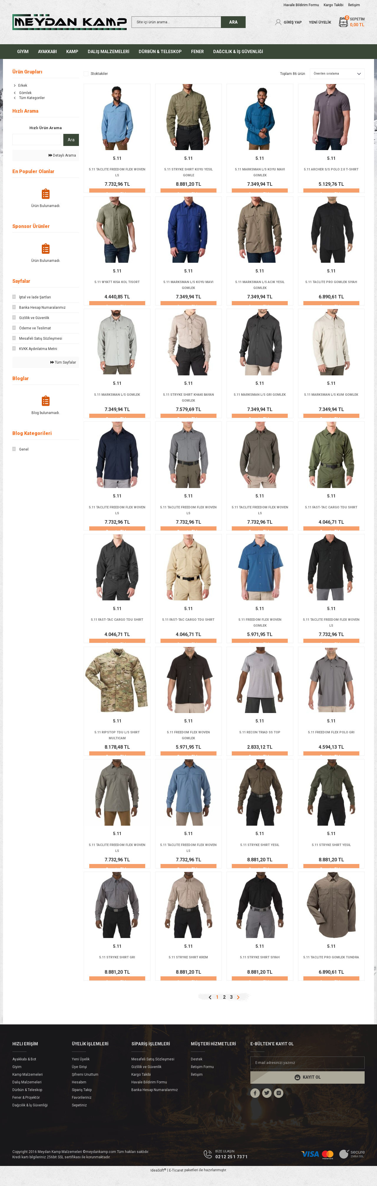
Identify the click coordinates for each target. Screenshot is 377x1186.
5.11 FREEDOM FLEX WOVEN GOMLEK (260, 628)
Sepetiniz (79, 1116)
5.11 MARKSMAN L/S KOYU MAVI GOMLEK (260, 172)
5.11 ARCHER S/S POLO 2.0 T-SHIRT (331, 172)
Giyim (17, 1078)
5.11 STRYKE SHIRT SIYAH (260, 967)
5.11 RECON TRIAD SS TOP (260, 739)
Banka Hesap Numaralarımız (154, 1101)
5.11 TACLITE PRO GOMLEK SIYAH (331, 287)
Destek (196, 1070)
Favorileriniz (82, 1108)
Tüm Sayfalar (63, 362)
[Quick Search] (36, 139)
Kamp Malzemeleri (27, 1085)
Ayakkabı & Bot (24, 1070)
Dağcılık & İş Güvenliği (30, 1116)
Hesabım (79, 1093)
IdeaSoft (158, 1181)
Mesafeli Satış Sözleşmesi (152, 1070)
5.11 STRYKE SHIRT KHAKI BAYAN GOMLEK (188, 400)
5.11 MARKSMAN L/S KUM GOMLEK (331, 400)
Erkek (22, 85)
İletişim (197, 1085)
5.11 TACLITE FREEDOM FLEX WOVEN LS (117, 172)
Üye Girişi (79, 1078)
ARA (233, 22)
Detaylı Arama (62, 155)
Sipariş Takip (82, 1101)
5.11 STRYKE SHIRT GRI (117, 967)
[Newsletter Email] (307, 1073)
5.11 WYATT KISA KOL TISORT (117, 284)
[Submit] (307, 1088)
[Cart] (351, 22)
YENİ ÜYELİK (320, 22)
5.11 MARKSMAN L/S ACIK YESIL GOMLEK (260, 287)
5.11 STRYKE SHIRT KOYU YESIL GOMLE (188, 172)
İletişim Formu (202, 1078)
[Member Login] (288, 22)
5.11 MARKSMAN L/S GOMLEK (117, 397)
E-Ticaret (176, 1182)
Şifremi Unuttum (85, 1085)
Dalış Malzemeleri (27, 1093)
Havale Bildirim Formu (149, 1093)
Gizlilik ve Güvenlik (146, 1078)
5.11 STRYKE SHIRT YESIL (259, 853)
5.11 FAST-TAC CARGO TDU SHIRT (331, 515)
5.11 (117, 158)
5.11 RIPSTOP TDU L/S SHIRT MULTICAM (117, 742)
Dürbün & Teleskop (27, 1101)
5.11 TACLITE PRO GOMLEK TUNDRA (331, 970)
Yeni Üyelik (81, 1070)
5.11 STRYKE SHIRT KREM (188, 967)
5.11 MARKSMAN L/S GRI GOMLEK (260, 400)
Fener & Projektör (26, 1108)
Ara (71, 139)
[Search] (188, 22)
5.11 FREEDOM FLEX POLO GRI (331, 739)
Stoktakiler (99, 74)
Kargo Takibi (141, 1085)
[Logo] (69, 22)
